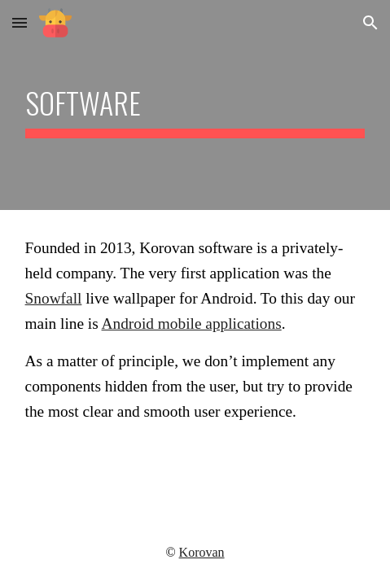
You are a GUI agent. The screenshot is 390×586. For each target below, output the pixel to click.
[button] (19, 22)
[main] (195, 105)
